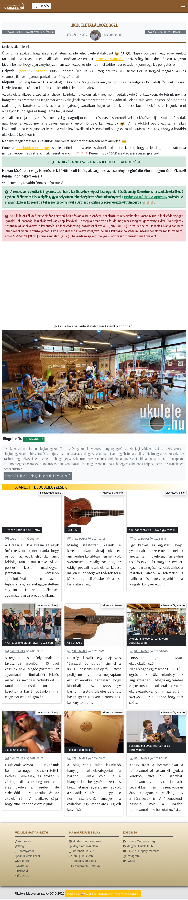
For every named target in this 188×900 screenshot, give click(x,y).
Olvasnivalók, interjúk (49, 606)
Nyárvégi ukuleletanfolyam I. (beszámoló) (28, 32)
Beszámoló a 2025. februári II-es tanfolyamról (149, 748)
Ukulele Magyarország (139, 842)
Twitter (129, 861)
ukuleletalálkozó (34, 440)
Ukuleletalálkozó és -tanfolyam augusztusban (148, 641)
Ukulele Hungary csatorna (141, 851)
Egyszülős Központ (32, 71)
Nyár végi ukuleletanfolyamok (166, 32)
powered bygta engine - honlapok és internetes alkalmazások (103, 895)
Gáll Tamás (77, 35)
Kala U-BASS (74, 643)
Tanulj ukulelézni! (81, 856)
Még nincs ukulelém (83, 847)
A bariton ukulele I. (79, 750)
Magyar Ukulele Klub (138, 847)
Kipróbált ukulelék (113, 493)
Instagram (131, 856)
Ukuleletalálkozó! (15, 750)
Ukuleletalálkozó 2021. (94, 25)
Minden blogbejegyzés (85, 842)
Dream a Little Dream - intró (22, 530)
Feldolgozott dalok (50, 493)
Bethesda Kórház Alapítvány (145, 197)
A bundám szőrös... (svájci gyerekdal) (152, 530)
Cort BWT (73, 530)
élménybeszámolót (110, 59)
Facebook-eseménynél (33, 148)
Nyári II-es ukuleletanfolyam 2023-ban (28, 643)
